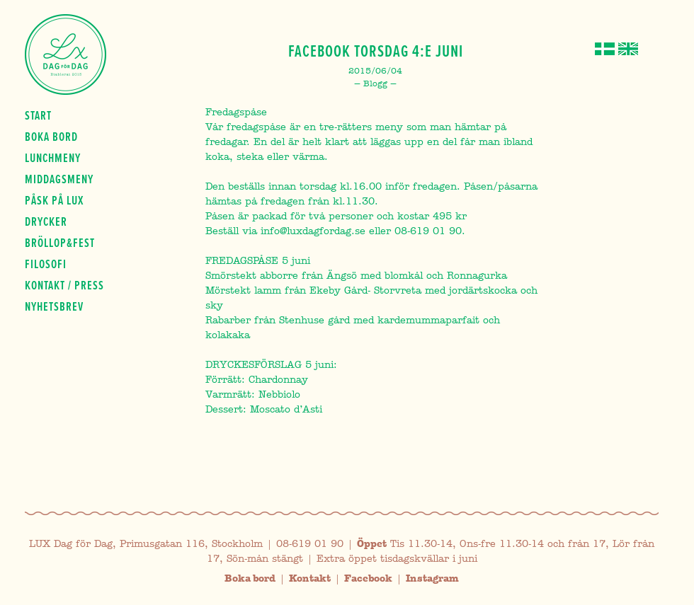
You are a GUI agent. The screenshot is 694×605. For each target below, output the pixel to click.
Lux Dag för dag (65, 54)
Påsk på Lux (54, 200)
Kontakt (310, 578)
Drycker (46, 221)
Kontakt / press (64, 285)
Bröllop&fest (60, 243)
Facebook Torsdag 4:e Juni (375, 51)
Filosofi (46, 264)
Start (38, 115)
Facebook (368, 578)
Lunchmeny (53, 158)
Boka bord (51, 136)
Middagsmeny (59, 179)
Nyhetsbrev (54, 306)
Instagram (432, 578)
